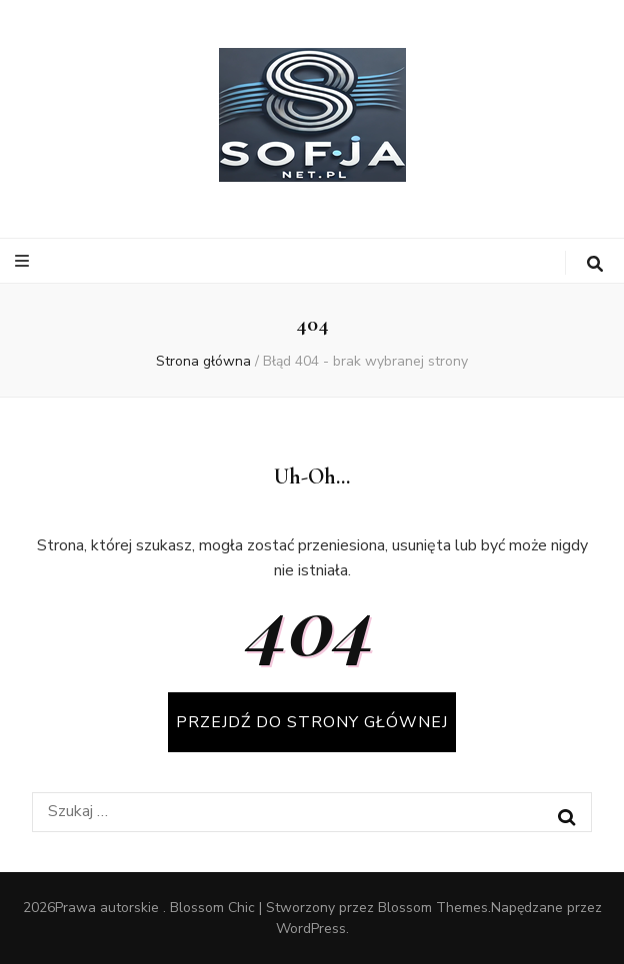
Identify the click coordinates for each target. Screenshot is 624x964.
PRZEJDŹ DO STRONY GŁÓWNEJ (312, 722)
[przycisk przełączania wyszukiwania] (595, 264)
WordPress (311, 928)
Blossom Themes (433, 907)
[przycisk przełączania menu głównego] (24, 261)
